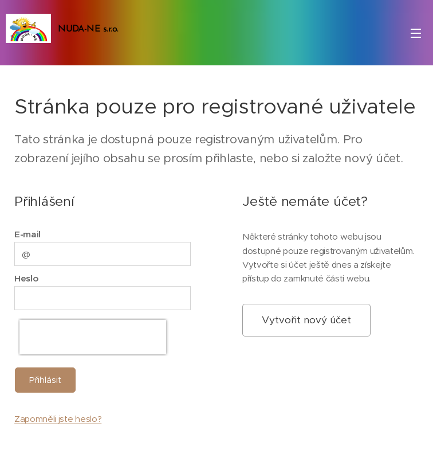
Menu (416, 33)
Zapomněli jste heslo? (57, 418)
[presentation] (92, 337)
